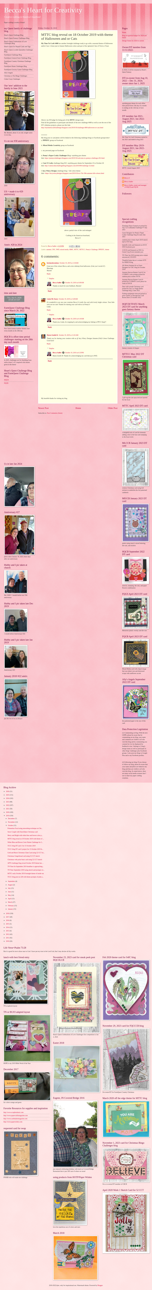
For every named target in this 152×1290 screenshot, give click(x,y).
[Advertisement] (11, 423)
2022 (8, 805)
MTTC (76, 249)
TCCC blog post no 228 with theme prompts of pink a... (25, 877)
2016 (8, 920)
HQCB (6, 380)
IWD (57, 249)
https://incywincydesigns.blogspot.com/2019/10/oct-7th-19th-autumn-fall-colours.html (74, 173)
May (9, 895)
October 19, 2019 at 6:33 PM (74, 353)
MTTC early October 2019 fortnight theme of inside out (25, 873)
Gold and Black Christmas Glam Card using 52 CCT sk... (26, 853)
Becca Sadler (57, 283)
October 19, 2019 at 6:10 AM (74, 319)
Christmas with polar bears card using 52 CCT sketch (24, 859)
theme (107, 249)
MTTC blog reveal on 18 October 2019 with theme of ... (25, 839)
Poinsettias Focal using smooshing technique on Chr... (24, 828)
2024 (8, 798)
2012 (8, 934)
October (11, 825)
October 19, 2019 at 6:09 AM (74, 283)
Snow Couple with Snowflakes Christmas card (22, 832)
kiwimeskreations (53, 263)
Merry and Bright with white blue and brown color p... (25, 835)
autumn (48, 249)
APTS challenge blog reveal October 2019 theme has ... (25, 863)
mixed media (64, 249)
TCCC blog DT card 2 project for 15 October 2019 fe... (25, 849)
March (10, 902)
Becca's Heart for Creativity (43, 10)
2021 (8, 809)
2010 (8, 941)
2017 (8, 917)
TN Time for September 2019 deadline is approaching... (25, 866)
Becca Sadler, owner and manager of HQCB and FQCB (136, 186)
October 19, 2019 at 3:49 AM (68, 299)
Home (78, 408)
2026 (8, 791)
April (10, 899)
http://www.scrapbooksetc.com (14, 1112)
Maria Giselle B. (52, 335)
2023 (8, 802)
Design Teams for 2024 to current (133, 41)
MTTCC (82, 249)
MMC (71, 249)
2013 (8, 931)
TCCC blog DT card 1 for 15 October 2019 (21, 846)
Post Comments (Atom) (54, 413)
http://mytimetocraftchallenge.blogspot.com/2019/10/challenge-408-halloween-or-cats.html (72, 127)
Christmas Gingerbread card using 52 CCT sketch (23, 856)
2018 (8, 913)
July (9, 888)
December (11, 818)
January (10, 909)
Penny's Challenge (92, 249)
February (11, 906)
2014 (8, 927)
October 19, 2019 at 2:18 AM (69, 263)
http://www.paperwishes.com (13, 1122)
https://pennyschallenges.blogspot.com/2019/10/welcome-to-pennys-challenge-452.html (74, 158)
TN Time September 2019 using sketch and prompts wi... (25, 870)
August (10, 885)
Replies (51, 278)
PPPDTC (101, 249)
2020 (8, 812)
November (11, 822)
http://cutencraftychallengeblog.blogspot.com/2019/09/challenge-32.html (69, 166)
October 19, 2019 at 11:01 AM (68, 335)
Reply (49, 274)
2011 (8, 938)
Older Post (112, 408)
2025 (8, 795)
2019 (8, 816)
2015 (8, 924)
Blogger (100, 1285)
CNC (53, 249)
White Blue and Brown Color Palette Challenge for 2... (25, 842)
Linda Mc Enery (52, 299)
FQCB (6, 383)
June (9, 892)
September (11, 881)
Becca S (127, 178)
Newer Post (43, 408)
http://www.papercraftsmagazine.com (16, 1115)
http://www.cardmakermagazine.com (15, 1119)
